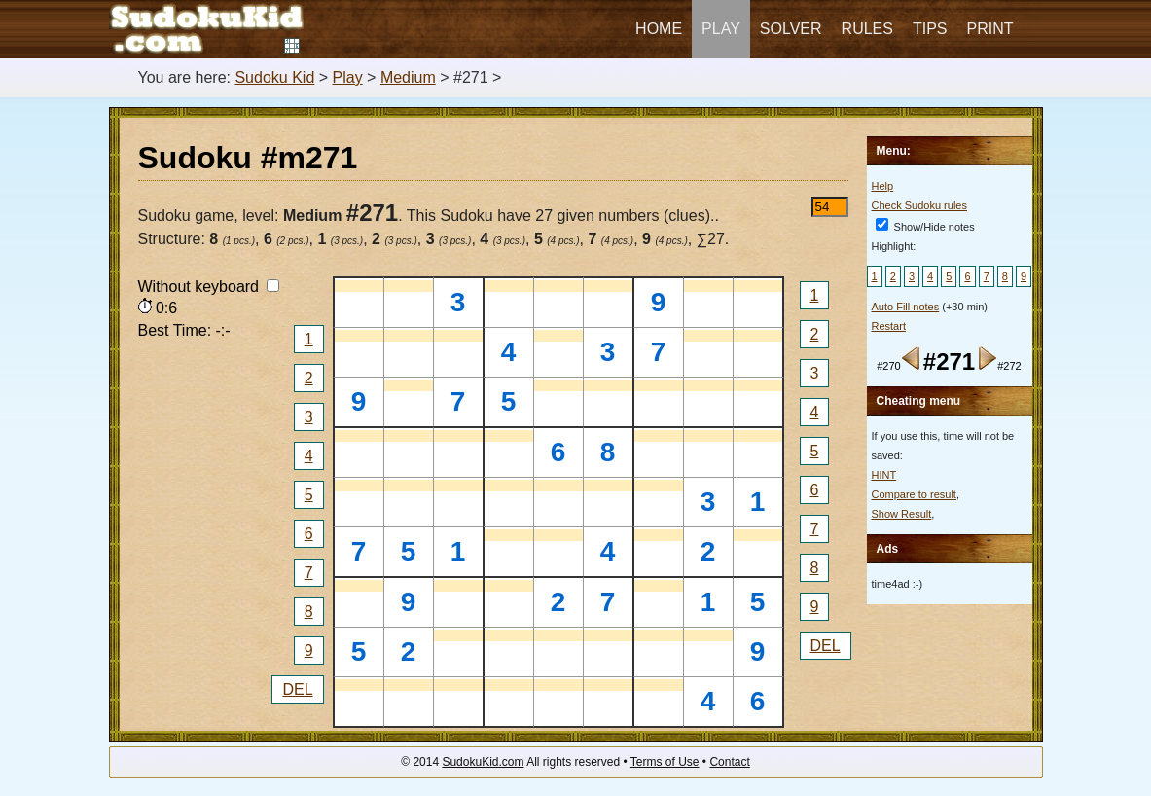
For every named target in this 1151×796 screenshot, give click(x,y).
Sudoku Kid (274, 77)
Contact (729, 762)
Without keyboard (209, 286)
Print (990, 28)
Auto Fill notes (906, 306)
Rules (867, 28)
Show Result (902, 514)
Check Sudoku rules (919, 205)
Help (883, 186)
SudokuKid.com (482, 762)
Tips (930, 28)
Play (720, 28)
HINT (884, 475)
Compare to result (914, 494)
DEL (297, 689)
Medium (408, 77)
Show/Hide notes (925, 227)
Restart (889, 326)
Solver (791, 28)
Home (658, 28)
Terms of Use (665, 762)
